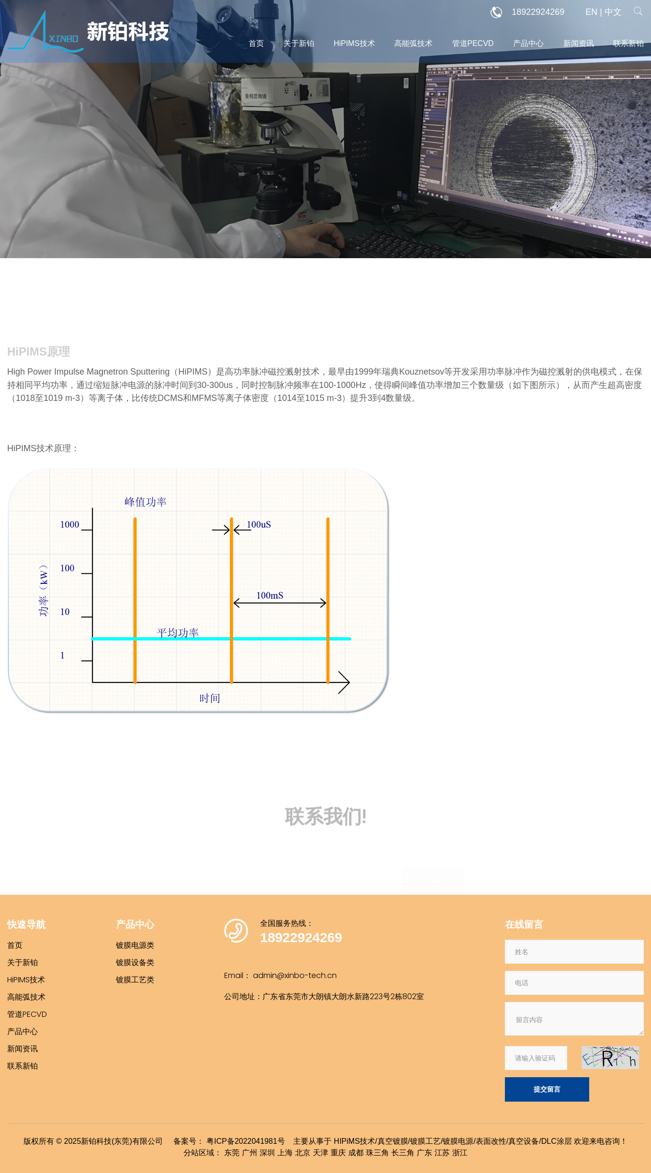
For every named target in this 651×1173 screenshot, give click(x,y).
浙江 (460, 1153)
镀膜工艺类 (135, 979)
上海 (285, 1153)
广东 (424, 1153)
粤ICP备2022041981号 (245, 1141)
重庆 (338, 1153)
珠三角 (377, 1153)
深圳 (267, 1153)
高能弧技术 (413, 43)
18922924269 (527, 12)
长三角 (402, 1153)
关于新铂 (299, 43)
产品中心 (528, 43)
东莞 (232, 1153)
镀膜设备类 (135, 962)
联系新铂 (628, 43)
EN (591, 12)
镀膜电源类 (135, 945)
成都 (356, 1153)
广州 (249, 1153)
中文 (613, 12)
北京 (302, 1153)
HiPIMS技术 (354, 43)
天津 (320, 1153)
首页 (256, 43)
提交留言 (547, 1089)
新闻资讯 (578, 43)
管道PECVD (473, 43)
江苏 (442, 1153)
